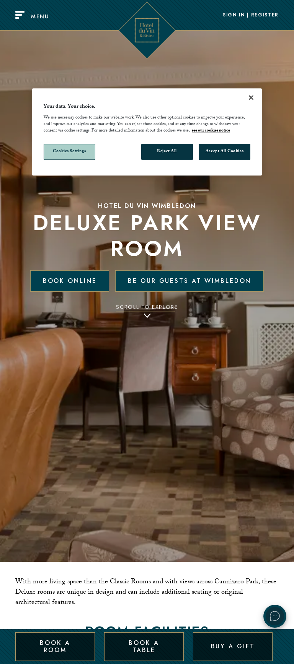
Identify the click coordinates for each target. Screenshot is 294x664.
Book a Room (55, 646)
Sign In (234, 15)
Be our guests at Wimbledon (189, 280)
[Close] (251, 97)
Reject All (167, 152)
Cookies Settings (69, 152)
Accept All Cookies (224, 152)
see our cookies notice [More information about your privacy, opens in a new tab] (211, 131)
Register (265, 15)
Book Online (70, 280)
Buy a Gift (233, 646)
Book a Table (144, 646)
